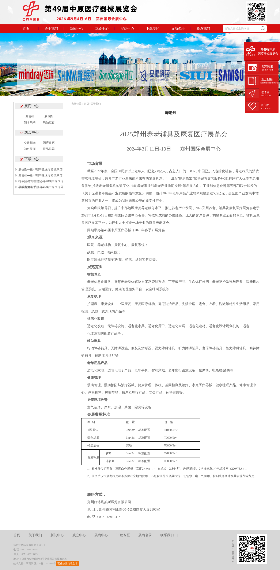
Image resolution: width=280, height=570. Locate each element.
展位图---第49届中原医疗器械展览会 (42, 169)
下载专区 (152, 28)
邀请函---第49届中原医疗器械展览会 (42, 175)
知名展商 (30, 122)
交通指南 (30, 142)
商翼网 (30, 563)
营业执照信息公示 (67, 563)
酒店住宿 (49, 142)
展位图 (48, 116)
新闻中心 (76, 28)
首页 (26, 28)
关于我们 (51, 28)
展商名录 (178, 28)
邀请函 (29, 116)
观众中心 (102, 28)
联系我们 (203, 28)
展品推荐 (49, 122)
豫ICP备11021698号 (45, 563)
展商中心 (127, 28)
